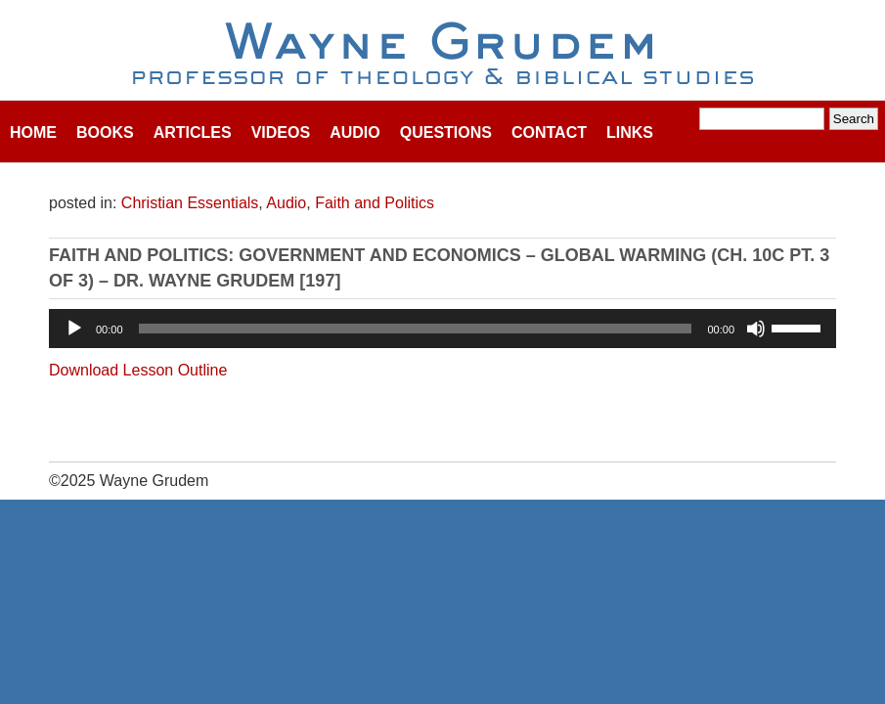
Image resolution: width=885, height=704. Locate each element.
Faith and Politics (374, 203)
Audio (355, 132)
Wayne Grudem (442, 55)
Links (629, 132)
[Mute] (756, 328)
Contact (549, 132)
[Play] (74, 328)
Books (105, 132)
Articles (193, 132)
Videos (280, 132)
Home (33, 132)
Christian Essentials (190, 203)
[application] (442, 328)
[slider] (415, 328)
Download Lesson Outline (138, 370)
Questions (446, 132)
